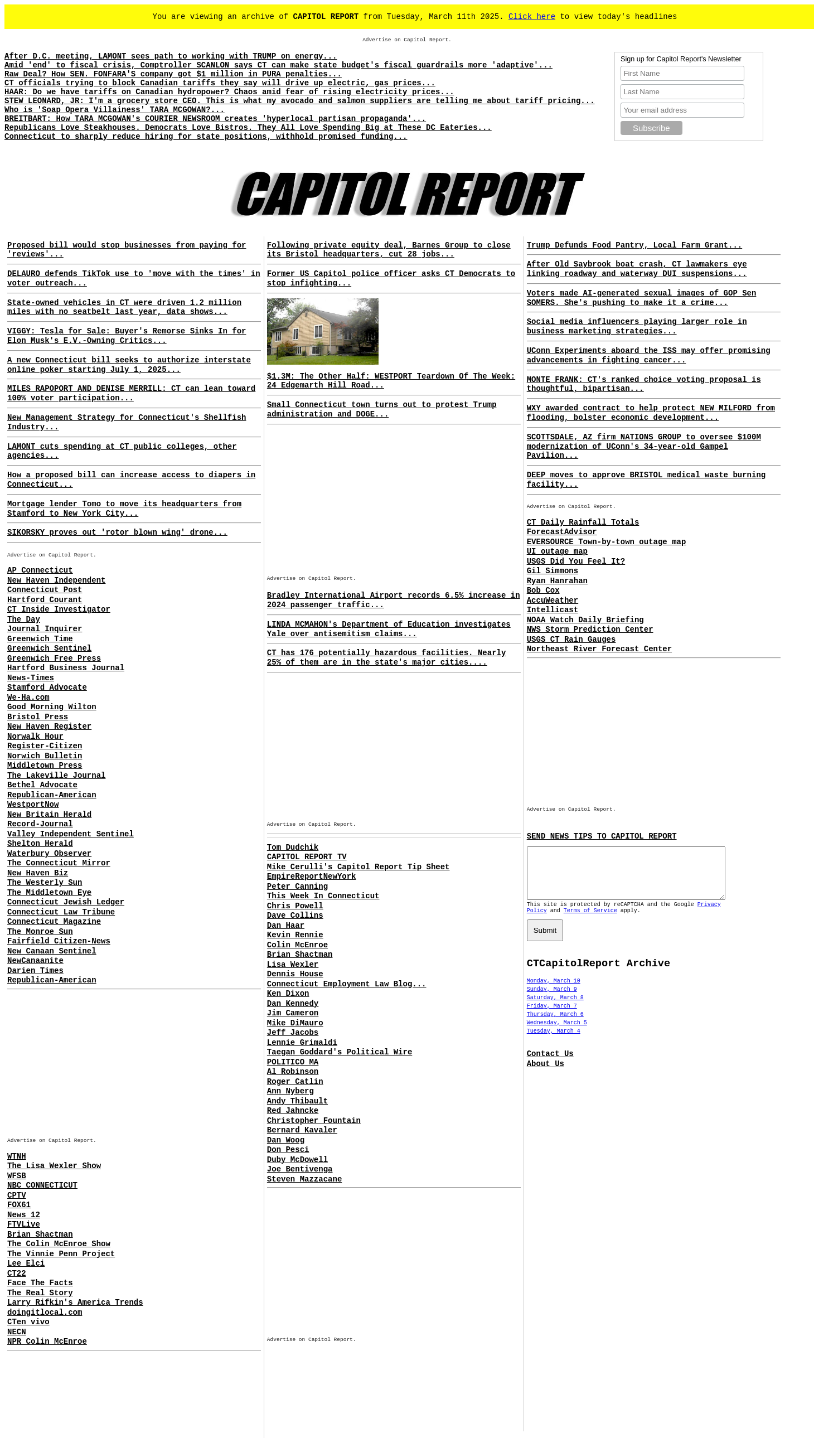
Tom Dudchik (292, 847)
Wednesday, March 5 (557, 1033)
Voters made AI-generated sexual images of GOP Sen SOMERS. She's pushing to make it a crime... (642, 298)
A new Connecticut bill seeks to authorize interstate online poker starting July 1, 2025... (129, 365)
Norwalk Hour (35, 736)
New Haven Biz (37, 873)
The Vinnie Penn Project (61, 1254)
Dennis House (295, 974)
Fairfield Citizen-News (58, 941)
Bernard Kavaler (302, 1130)
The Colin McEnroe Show (58, 1244)
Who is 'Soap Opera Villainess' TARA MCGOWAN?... (114, 109)
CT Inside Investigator (58, 609)
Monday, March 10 (553, 991)
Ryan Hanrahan (557, 581)
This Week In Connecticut (323, 896)
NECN (16, 1332)
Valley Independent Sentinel (70, 834)
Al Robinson (292, 1071)
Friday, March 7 (552, 1016)
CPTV (16, 1195)
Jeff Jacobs (292, 1032)
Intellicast (552, 610)
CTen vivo (28, 1322)
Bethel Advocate (42, 785)
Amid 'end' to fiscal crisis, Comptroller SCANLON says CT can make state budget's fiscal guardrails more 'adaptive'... (278, 65)
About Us (545, 1073)
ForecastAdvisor (562, 531)
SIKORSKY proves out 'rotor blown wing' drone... (117, 532)
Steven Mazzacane (304, 1179)
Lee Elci (26, 1263)
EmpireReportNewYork (311, 876)
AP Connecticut (40, 570)
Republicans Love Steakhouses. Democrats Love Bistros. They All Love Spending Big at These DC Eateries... (248, 127)
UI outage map (557, 551)
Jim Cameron (292, 1013)
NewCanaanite (35, 960)
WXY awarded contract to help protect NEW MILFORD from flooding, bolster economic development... (651, 413)
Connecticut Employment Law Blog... (347, 984)
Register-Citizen (44, 746)
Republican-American (51, 795)
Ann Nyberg (290, 1091)
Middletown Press (44, 765)
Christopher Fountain (314, 1120)
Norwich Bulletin (44, 756)
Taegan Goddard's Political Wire (339, 1052)
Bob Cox (543, 590)
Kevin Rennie (295, 935)
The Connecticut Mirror (58, 863)
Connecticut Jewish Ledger (65, 902)
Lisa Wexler (292, 964)
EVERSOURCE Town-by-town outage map (606, 542)
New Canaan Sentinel (51, 951)
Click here (531, 16)
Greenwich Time (40, 639)
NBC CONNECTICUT (42, 1185)
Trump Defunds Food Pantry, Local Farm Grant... (634, 245)
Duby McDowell (297, 1159)
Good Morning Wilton (51, 707)
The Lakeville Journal (56, 775)
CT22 (16, 1273)
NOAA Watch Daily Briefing (585, 620)
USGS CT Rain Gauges (571, 639)
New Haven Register (49, 726)
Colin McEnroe (297, 945)
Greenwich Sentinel (49, 648)
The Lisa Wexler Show (54, 1165)
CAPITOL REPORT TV (307, 857)
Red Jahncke (292, 1110)
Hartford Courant (44, 599)
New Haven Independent (56, 580)
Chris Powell (295, 906)
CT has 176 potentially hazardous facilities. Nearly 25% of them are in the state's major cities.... (386, 657)
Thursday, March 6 (555, 1024)
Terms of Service (590, 921)
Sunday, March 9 (552, 999)
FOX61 (19, 1204)
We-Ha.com (28, 697)
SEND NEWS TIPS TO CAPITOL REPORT (602, 836)
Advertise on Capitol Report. (407, 40)
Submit (545, 940)
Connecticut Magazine (54, 921)
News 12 (23, 1215)
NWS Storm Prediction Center (590, 629)
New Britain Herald (49, 814)
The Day (23, 619)
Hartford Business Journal (65, 668)
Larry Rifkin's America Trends (75, 1302)
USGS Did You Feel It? (576, 561)
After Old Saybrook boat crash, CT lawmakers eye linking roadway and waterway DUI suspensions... (637, 269)
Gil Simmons (552, 571)
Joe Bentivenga (300, 1169)
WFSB (16, 1175)
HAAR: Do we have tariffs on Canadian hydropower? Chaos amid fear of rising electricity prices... (229, 92)
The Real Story (40, 1293)
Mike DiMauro (295, 1023)
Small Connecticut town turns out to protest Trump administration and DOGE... (382, 409)
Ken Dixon (288, 993)
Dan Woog (285, 1140)
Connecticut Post (44, 589)
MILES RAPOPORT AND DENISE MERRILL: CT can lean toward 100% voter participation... (131, 393)
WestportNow (33, 804)
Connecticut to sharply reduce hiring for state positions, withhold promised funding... (206, 136)
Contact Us (550, 1063)
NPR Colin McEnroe (47, 1341)
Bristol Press (37, 717)
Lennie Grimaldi (302, 1042)
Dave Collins (295, 915)
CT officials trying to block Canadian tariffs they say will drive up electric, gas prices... (219, 83)
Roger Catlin (295, 1081)
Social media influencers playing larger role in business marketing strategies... (637, 326)
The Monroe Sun (40, 931)
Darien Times (35, 970)
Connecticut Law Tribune (61, 912)
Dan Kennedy (292, 1003)
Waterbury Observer (49, 853)
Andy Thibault (297, 1101)
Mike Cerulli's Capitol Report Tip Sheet (358, 867)
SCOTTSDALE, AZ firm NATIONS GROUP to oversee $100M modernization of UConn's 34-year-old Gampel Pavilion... (644, 447)
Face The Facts (40, 1283)
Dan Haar (285, 925)
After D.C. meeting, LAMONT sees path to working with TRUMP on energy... (170, 56)
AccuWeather (552, 600)
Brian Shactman (40, 1234)
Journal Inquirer (44, 628)
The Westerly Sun (44, 882)
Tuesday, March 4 (553, 1041)
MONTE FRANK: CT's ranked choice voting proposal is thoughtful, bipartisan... (644, 384)
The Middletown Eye (49, 892)
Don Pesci (288, 1149)
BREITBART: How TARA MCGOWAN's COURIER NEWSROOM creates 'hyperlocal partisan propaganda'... (215, 118)
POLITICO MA (292, 1062)
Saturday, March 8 (555, 1008)
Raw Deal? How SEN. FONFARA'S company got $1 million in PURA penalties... (173, 74)
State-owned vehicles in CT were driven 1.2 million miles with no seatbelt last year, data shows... (124, 307)
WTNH (16, 1156)
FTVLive (23, 1224)
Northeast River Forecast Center (599, 649)
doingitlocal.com (44, 1312)
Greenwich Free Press (54, 658)
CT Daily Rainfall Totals (583, 522)
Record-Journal (40, 824)
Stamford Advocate (47, 687)
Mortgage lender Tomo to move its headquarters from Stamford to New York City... (124, 509)
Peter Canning (297, 886)
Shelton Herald (40, 843)
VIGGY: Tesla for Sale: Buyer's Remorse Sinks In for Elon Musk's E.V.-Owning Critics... (126, 336)
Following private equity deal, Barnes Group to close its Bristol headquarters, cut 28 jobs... (389, 250)
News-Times (30, 678)
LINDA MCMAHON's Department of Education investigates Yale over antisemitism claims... (389, 629)
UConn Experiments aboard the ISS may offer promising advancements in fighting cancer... (649, 355)
